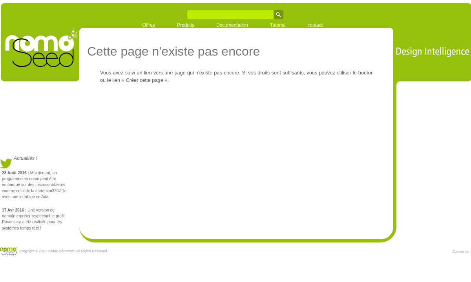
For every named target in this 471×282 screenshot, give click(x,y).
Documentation (232, 25)
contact (315, 25)
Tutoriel (278, 25)
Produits (185, 25)
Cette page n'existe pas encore (173, 51)
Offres (148, 25)
